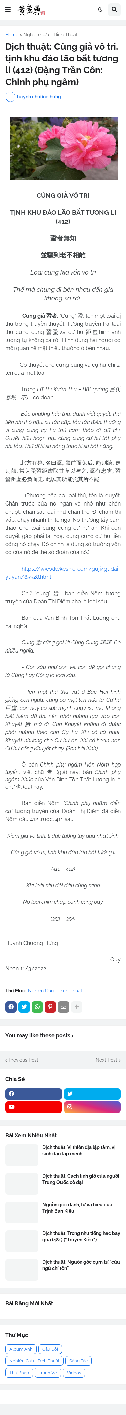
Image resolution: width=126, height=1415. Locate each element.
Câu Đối (50, 1349)
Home (11, 34)
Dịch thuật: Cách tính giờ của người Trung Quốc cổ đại (80, 1179)
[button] (8, 10)
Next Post (106, 1060)
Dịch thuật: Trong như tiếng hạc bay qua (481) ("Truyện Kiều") (81, 1236)
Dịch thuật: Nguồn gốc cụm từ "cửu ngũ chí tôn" (81, 1265)
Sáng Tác (78, 1360)
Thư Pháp (19, 1372)
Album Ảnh (21, 1349)
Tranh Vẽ (48, 1372)
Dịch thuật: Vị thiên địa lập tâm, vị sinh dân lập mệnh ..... (79, 1150)
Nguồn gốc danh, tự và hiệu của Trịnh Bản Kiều (77, 1207)
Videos (74, 1372)
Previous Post (23, 1060)
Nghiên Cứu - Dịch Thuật (50, 34)
